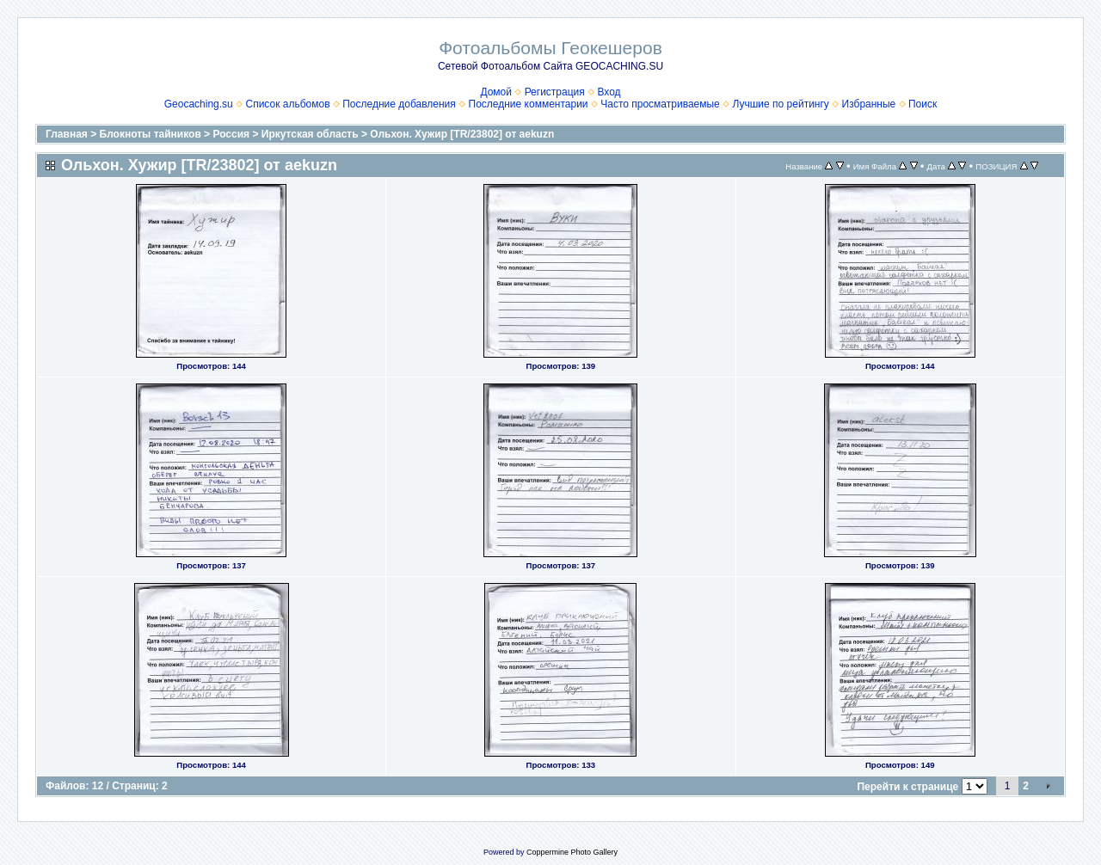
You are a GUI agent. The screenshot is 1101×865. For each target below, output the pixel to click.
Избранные (869, 104)
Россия (230, 134)
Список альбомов (287, 104)
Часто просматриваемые (660, 104)
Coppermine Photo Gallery (572, 852)
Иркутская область (310, 134)
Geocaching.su (198, 104)
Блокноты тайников (150, 134)
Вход (608, 92)
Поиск (922, 104)
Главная (67, 134)
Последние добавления (399, 104)
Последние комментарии (528, 104)
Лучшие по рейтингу (780, 104)
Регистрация (555, 92)
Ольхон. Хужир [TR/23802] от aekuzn (462, 134)
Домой (496, 92)
